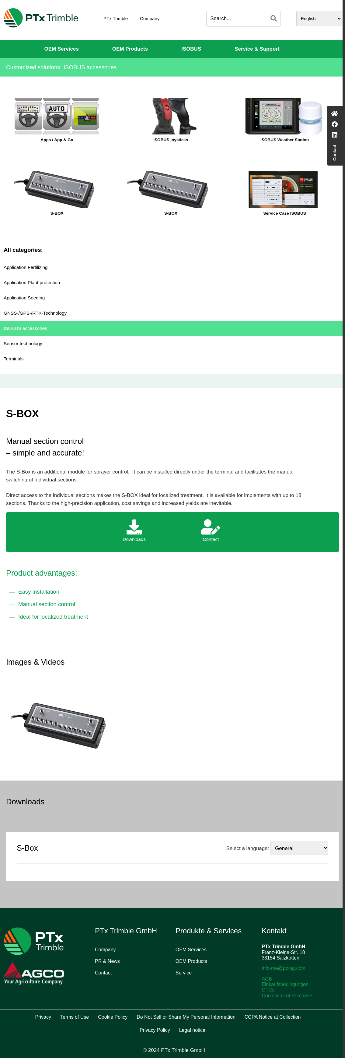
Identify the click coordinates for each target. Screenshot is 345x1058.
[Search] (274, 18)
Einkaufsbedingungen (285, 984)
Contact (103, 972)
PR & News (107, 961)
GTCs (268, 989)
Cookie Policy (112, 1017)
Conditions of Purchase (287, 995)
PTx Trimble (115, 18)
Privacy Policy (155, 1030)
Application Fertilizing (26, 267)
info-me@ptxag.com (283, 968)
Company (149, 18)
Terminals (13, 358)
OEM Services (61, 49)
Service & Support (257, 49)
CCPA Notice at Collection (273, 1017)
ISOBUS (191, 49)
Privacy (43, 1017)
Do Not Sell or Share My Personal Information (186, 1017)
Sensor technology (23, 343)
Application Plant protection (32, 282)
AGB (267, 978)
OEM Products (130, 49)
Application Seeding (24, 297)
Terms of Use (74, 1017)
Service (184, 972)
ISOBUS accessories (25, 328)
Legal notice (192, 1030)
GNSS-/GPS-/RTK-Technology (35, 313)
